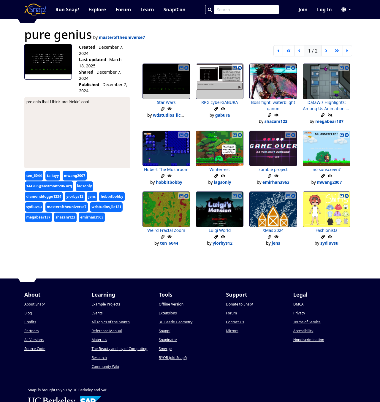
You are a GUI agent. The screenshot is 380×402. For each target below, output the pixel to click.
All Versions (34, 339)
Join (302, 9)
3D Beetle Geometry (176, 322)
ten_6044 (34, 175)
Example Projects (105, 304)
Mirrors (232, 330)
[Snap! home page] (35, 9)
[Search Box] (246, 9)
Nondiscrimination (308, 339)
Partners (31, 330)
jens (92, 196)
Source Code (34, 348)
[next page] (326, 50)
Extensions (168, 313)
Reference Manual (106, 330)
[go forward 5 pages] (337, 50)
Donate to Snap (239, 304)
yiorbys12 (74, 196)
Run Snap (67, 9)
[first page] (278, 50)
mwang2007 (74, 175)
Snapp (164, 330)
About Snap (34, 304)
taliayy (53, 175)
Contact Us (235, 322)
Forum (123, 9)
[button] (346, 9)
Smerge (165, 348)
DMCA (298, 304)
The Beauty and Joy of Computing (119, 348)
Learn (147, 9)
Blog (28, 313)
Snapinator (168, 339)
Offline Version (171, 304)
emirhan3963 (91, 217)
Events (96, 313)
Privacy (299, 313)
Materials (99, 339)
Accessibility (303, 330)
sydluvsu (34, 206)
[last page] (347, 50)
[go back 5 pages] (288, 50)
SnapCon (175, 9)
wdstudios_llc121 (106, 206)
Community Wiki (105, 366)
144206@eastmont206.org (49, 186)
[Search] (210, 9)
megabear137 (38, 217)
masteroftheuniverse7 (66, 206)
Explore (97, 9)
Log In (324, 9)
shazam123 (65, 217)
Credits (30, 322)
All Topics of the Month (110, 322)
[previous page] (299, 50)
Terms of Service (307, 322)
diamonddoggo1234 (43, 196)
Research (99, 357)
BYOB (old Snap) (173, 357)
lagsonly (84, 186)
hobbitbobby (112, 196)
